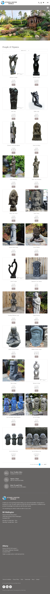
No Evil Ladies (36, 417)
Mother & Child (36, 383)
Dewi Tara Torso (13, 213)
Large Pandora (36, 315)
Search (45, 2)
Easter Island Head (13, 247)
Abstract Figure (36, 77)
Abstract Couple (13, 77)
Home (4, 38)
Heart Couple (13, 281)
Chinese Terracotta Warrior (13, 145)
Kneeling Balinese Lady (13, 315)
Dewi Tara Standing (36, 179)
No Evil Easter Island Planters (13, 417)
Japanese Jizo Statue (36, 281)
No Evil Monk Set (13, 451)
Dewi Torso (36, 213)
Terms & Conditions (6, 579)
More (13, 84)
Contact (37, 579)
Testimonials (27, 579)
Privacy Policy (16, 579)
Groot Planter (36, 247)
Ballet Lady (36, 111)
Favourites (43, 2)
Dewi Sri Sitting (36, 145)
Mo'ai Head (13, 383)
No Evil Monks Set (36, 451)
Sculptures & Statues (24, 38)
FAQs (22, 579)
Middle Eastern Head (36, 349)
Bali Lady (13, 111)
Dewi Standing (13, 179)
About (33, 579)
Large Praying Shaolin (13, 349)
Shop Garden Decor (12, 38)
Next (45, 464)
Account (41, 2)
